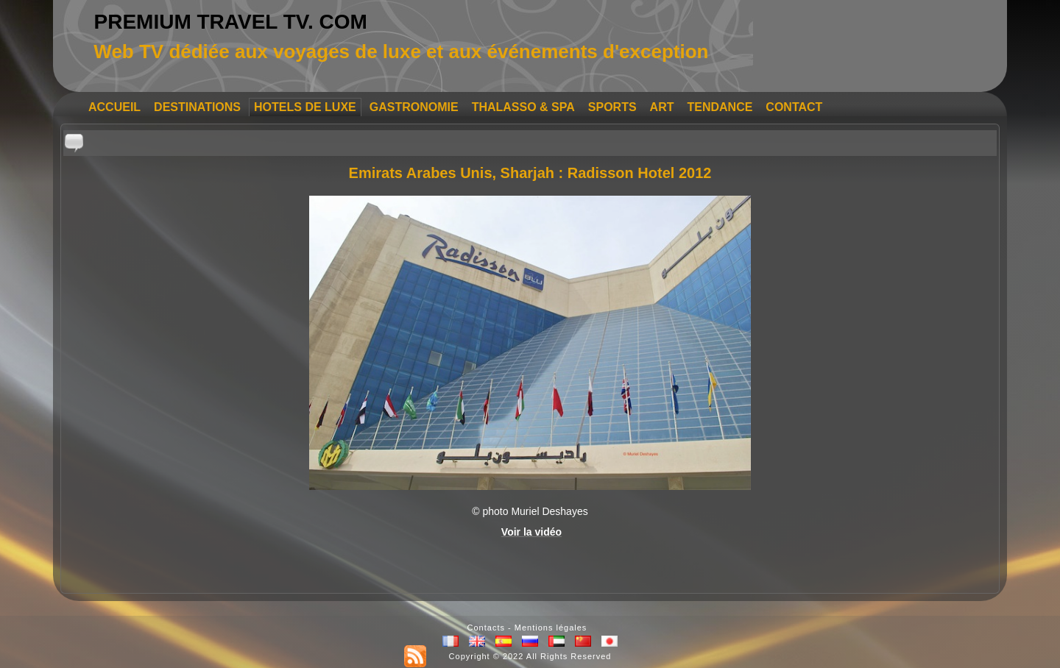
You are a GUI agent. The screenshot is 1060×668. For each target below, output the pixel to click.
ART (662, 107)
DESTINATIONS (197, 107)
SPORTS (612, 107)
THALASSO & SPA (523, 107)
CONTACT (794, 107)
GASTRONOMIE (414, 107)
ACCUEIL (114, 107)
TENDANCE (719, 107)
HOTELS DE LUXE (305, 107)
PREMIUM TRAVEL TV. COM (230, 21)
